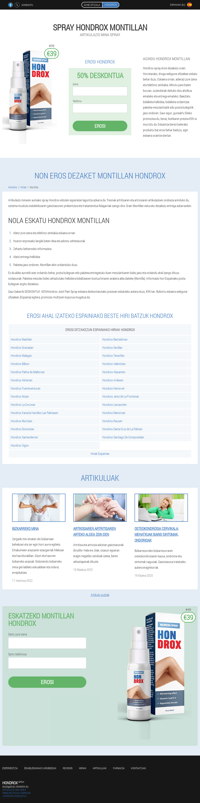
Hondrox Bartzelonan (115, 339)
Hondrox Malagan (21, 355)
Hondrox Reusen (112, 421)
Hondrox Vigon (20, 445)
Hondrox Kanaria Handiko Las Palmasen (34, 413)
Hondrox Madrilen (21, 339)
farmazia (119, 768)
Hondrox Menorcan (113, 413)
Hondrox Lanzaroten (114, 404)
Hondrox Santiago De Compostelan (123, 437)
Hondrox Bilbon (20, 364)
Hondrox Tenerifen (113, 355)
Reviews (67, 768)
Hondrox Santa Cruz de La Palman (122, 429)
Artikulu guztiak (100, 595)
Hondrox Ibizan (20, 396)
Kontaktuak (138, 768)
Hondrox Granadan (22, 347)
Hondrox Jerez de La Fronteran (120, 396)
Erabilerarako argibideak (40, 768)
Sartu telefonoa (17, 654)
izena (75, 84)
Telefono (77, 101)
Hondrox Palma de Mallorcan (28, 372)
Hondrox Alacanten (113, 372)
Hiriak (82, 768)
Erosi (100, 126)
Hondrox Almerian (21, 380)
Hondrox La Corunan (23, 404)
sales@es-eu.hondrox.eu (15, 786)
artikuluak (100, 768)
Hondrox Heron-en (113, 388)
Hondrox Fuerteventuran (25, 388)
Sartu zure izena (17, 634)
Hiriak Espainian (100, 453)
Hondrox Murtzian (21, 421)
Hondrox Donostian (22, 429)
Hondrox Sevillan (112, 347)
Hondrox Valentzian (114, 364)
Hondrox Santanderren (24, 437)
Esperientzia (10, 768)
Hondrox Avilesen (112, 380)
